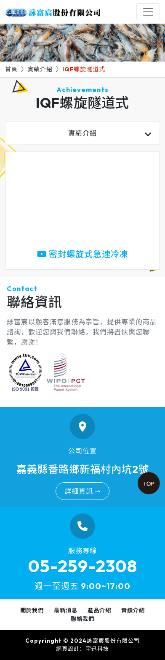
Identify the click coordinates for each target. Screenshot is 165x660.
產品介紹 (99, 610)
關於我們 (32, 610)
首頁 (11, 69)
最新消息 (65, 610)
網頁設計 (68, 648)
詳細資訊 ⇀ (82, 491)
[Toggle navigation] (148, 11)
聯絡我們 (82, 618)
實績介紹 (40, 69)
